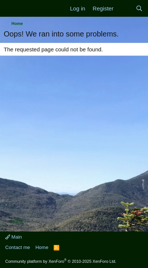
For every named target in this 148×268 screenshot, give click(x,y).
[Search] (139, 8)
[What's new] (124, 8)
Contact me (17, 247)
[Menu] (10, 8)
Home (41, 247)
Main (13, 237)
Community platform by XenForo (60, 261)
